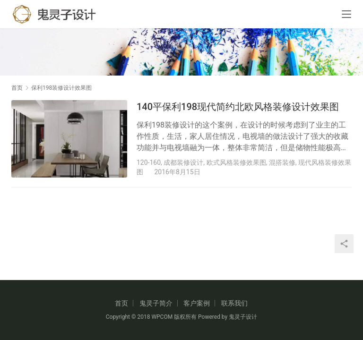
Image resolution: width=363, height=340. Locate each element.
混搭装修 (282, 162)
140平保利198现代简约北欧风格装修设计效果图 (238, 106)
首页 (17, 88)
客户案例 (196, 303)
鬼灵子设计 (243, 317)
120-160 (149, 162)
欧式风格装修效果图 (236, 162)
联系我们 (234, 303)
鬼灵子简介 (156, 303)
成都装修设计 (183, 162)
